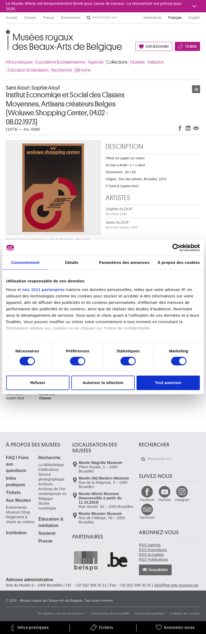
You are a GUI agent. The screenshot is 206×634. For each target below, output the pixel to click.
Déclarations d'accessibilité (110, 613)
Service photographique (51, 476)
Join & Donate (157, 46)
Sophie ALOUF (119, 211)
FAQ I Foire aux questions (17, 464)
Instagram (182, 500)
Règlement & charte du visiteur (20, 519)
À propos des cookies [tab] (178, 262)
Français (175, 18)
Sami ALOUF (122, 224)
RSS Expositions (153, 550)
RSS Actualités (151, 554)
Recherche (62, 70)
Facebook (147, 500)
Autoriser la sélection (103, 383)
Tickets (191, 46)
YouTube (164, 500)
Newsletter (158, 570)
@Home (83, 70)
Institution (156, 62)
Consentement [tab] (25, 262)
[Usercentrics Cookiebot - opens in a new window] (176, 248)
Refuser (37, 383)
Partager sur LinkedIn (188, 128)
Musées (137, 62)
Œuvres (196, 89)
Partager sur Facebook (180, 128)
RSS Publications (153, 559)
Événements (70, 18)
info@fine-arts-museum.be (176, 585)
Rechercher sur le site (88, 17)
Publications (48, 469)
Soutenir (47, 533)
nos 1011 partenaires (43, 289)
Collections (116, 62)
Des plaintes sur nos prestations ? (61, 613)
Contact (30, 18)
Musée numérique (47, 505)
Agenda (96, 62)
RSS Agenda (149, 545)
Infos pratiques (19, 62)
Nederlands (152, 18)
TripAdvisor (147, 517)
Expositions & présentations (60, 62)
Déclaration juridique (149, 613)
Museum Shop (18, 512)
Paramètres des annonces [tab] (124, 262)
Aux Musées (18, 500)
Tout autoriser (168, 383)
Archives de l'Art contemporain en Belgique (52, 494)
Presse (48, 18)
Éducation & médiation (28, 70)
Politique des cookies (185, 613)
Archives (45, 484)
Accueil (11, 18)
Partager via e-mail (196, 128)
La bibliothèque (51, 465)
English (194, 18)
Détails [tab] (71, 262)
